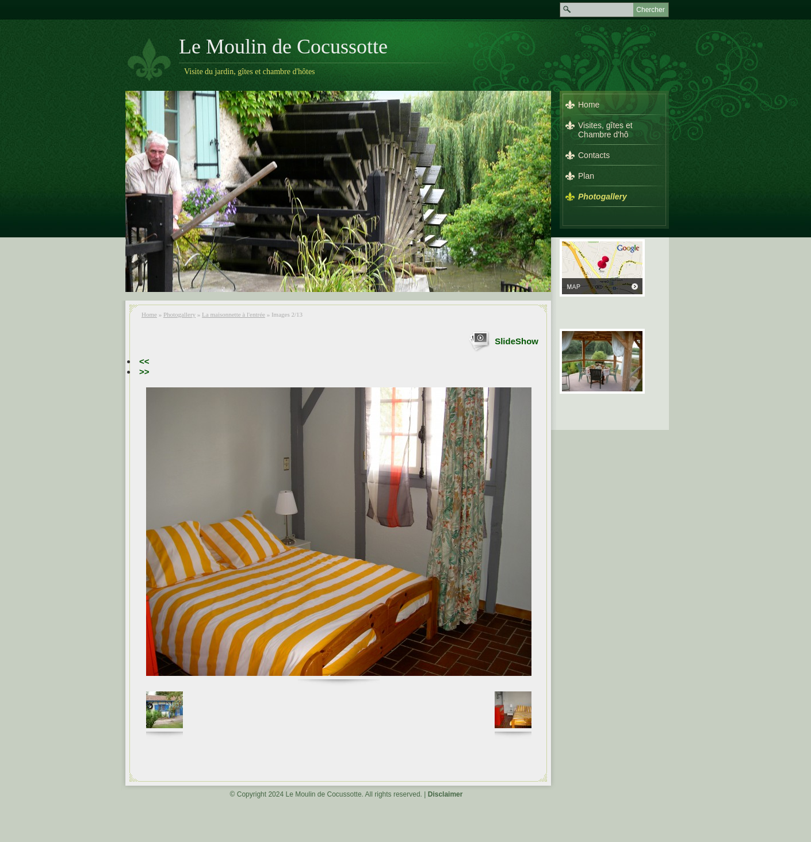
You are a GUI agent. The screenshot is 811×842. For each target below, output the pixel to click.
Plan (586, 175)
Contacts (594, 155)
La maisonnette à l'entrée (233, 314)
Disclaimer (445, 794)
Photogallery (179, 314)
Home (149, 314)
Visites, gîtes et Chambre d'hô (605, 130)
